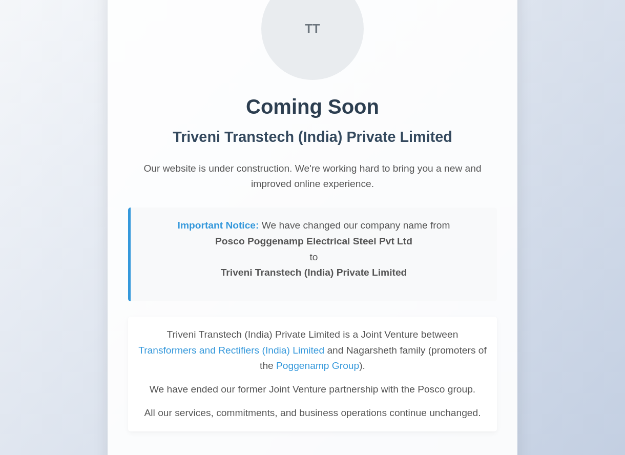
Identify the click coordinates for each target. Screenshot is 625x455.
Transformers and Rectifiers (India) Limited (231, 350)
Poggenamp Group (317, 365)
